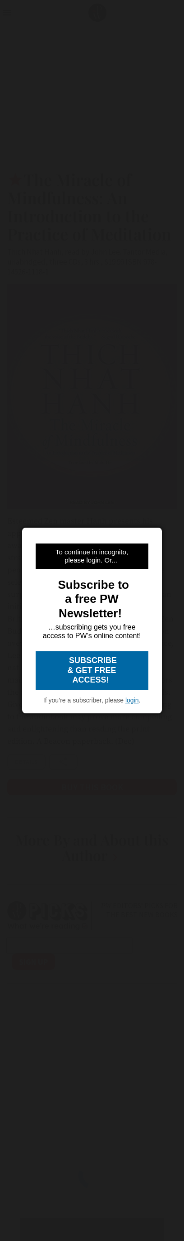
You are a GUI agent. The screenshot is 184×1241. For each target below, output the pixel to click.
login (132, 700)
